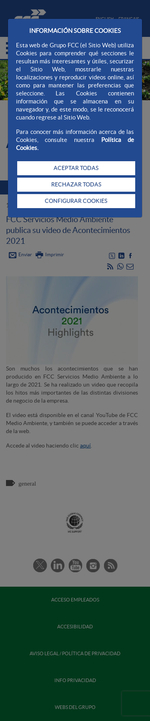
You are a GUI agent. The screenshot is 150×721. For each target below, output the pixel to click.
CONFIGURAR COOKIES (76, 201)
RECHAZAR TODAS (76, 184)
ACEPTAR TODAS (76, 168)
